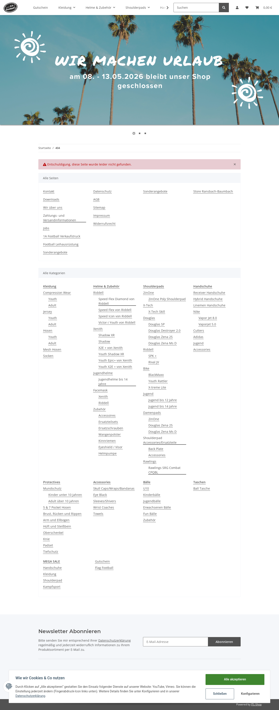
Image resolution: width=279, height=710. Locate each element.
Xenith (98, 329)
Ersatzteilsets (108, 422)
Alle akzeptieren (234, 679)
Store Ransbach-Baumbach (213, 191)
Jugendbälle (152, 501)
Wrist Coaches (103, 507)
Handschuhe (52, 568)
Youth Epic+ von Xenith (115, 360)
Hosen (47, 330)
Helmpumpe (108, 453)
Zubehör (99, 409)
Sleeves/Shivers (104, 501)
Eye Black (100, 495)
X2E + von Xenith (111, 348)
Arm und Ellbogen (56, 520)
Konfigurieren (250, 693)
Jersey (47, 311)
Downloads (51, 199)
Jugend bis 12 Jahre (162, 400)
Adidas (198, 337)
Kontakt (48, 191)
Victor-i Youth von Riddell (117, 322)
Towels (98, 514)
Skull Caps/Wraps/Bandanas (113, 488)
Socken (48, 356)
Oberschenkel (53, 533)
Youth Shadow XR (111, 354)
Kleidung (49, 574)
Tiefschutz (50, 551)
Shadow (104, 341)
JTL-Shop (256, 704)
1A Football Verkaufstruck (61, 236)
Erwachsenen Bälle (157, 507)
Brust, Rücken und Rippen (62, 514)
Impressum (101, 215)
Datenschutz (102, 191)
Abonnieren (224, 642)
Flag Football (104, 568)
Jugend (148, 394)
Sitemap (99, 207)
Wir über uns (52, 207)
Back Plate (155, 449)
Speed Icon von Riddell (115, 316)
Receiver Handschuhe (209, 293)
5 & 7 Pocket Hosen (57, 507)
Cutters (198, 330)
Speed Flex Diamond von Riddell (116, 301)
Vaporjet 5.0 (207, 324)
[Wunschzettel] (247, 7)
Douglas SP (156, 324)
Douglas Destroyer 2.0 (164, 330)
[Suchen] (196, 7)
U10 (146, 488)
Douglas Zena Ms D (162, 343)
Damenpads (152, 413)
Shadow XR (107, 335)
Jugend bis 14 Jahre (162, 406)
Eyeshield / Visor (110, 447)
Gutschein (102, 561)
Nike (196, 311)
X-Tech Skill (156, 311)
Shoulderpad (52, 580)
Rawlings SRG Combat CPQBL (164, 470)
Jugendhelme (103, 373)
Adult (52, 305)
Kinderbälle (151, 495)
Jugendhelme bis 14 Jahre (113, 381)
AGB (96, 199)
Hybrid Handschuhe (208, 299)
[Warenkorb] (264, 7)
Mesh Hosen (52, 349)
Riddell (98, 293)
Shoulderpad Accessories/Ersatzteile (160, 440)
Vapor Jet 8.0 (208, 318)
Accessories (156, 455)
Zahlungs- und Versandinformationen (59, 217)
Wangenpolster (110, 434)
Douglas (149, 318)
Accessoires (107, 415)
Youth (52, 299)
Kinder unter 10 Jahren (65, 495)
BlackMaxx (156, 375)
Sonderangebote (155, 191)
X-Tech (148, 305)
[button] (237, 7)
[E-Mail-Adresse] (175, 641)
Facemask (100, 390)
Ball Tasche (201, 488)
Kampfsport (51, 587)
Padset (48, 545)
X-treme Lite (157, 387)
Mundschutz (52, 488)
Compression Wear (57, 293)
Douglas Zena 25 (160, 337)
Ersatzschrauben (111, 428)
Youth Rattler (158, 381)
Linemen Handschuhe (209, 305)
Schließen (219, 693)
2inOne (148, 293)
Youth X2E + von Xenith (115, 367)
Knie (46, 539)
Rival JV (153, 362)
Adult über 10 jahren (63, 501)
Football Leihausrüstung (60, 244)
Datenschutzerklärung (114, 640)
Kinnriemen (107, 441)
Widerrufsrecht (104, 223)
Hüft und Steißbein (57, 526)
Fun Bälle (150, 514)
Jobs (46, 228)
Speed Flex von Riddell (115, 310)
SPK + (152, 356)
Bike (146, 368)
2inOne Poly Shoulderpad (167, 299)
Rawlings (149, 461)
